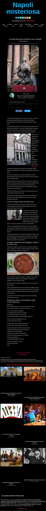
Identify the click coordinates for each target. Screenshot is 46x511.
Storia (15, 25)
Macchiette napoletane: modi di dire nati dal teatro (34, 480)
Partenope (34, 167)
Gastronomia (28, 25)
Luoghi (42, 25)
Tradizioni (40, 26)
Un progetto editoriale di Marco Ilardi (12, 496)
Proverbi (5, 26)
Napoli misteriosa (23, 8)
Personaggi (30, 26)
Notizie (21, 26)
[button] (19, 111)
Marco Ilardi (30, 21)
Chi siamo (9, 25)
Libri (13, 26)
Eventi (21, 25)
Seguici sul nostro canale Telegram (23, 353)
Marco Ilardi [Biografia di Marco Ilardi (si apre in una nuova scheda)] (25, 508)
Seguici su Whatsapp (23, 355)
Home (3, 25)
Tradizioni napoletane (23, 41)
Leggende (35, 25)
